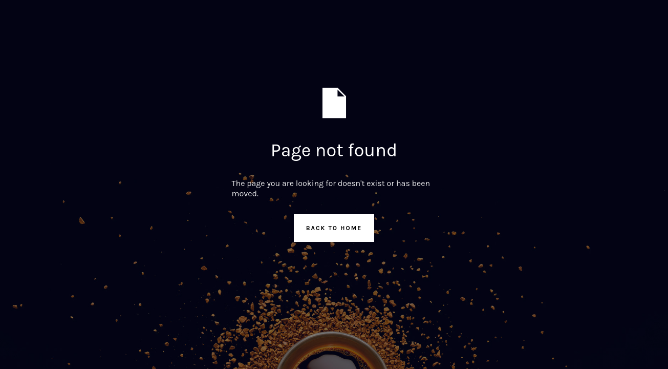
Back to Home (334, 228)
